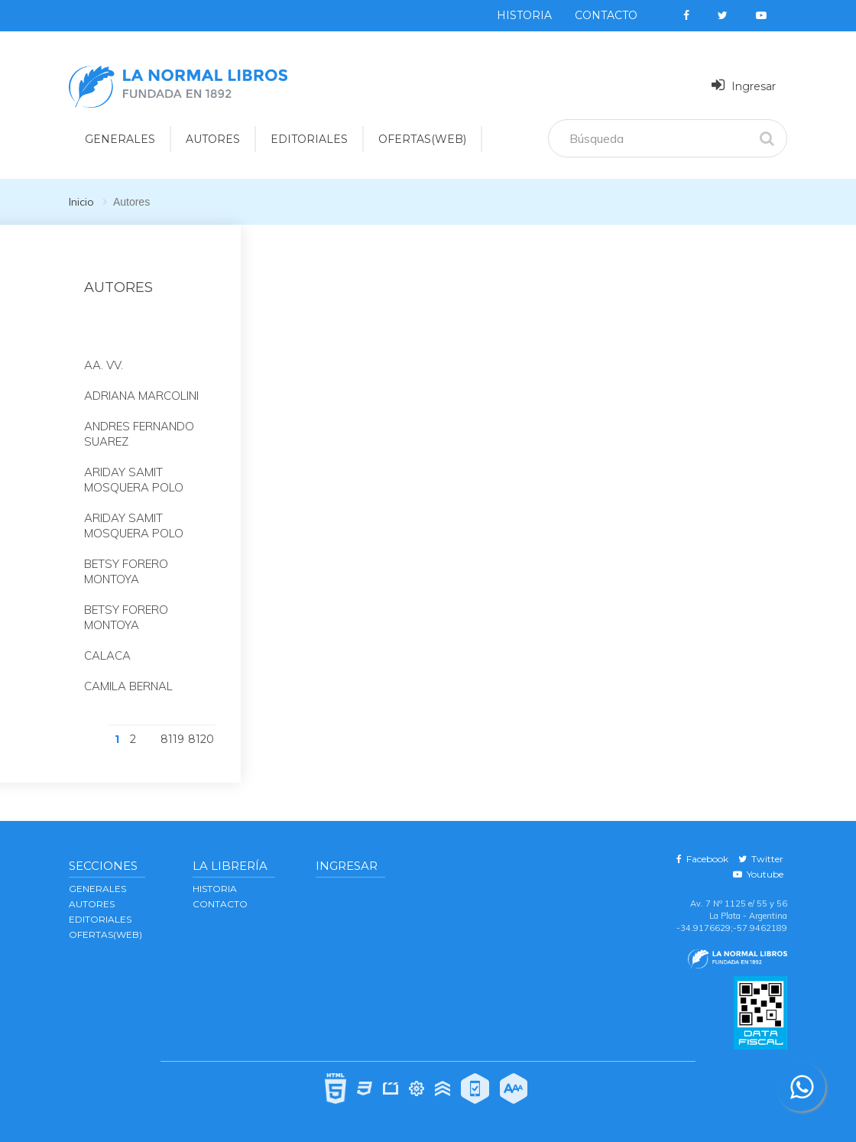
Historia (524, 15)
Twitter (760, 859)
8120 (201, 739)
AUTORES (92, 904)
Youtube (758, 874)
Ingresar (744, 85)
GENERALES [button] (120, 139)
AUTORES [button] (213, 139)
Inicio (81, 202)
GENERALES (97, 888)
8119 (172, 739)
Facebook (702, 859)
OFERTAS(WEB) (422, 139)
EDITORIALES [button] (309, 139)
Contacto (606, 15)
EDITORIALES (100, 919)
